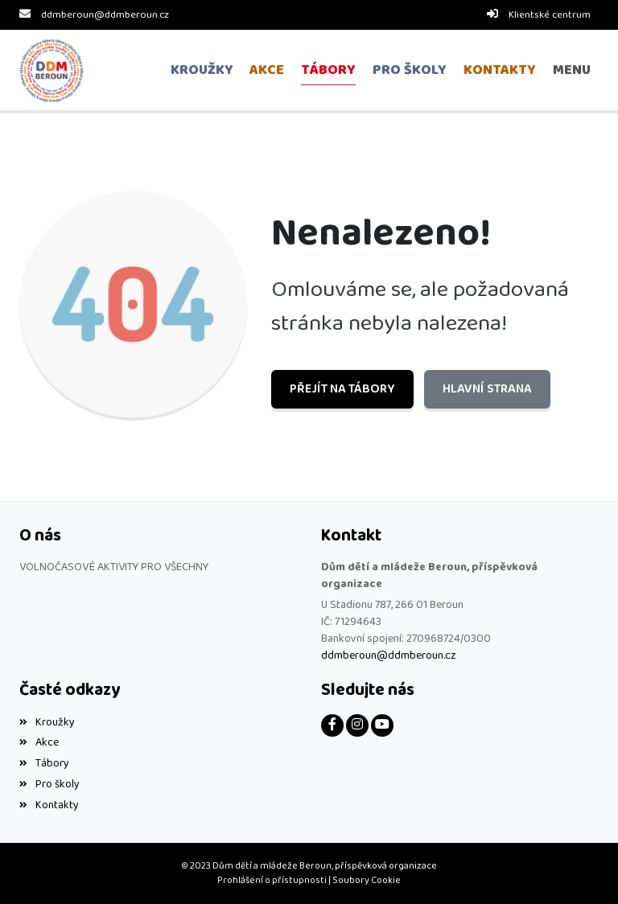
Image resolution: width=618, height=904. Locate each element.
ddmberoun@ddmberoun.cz (105, 14)
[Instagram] (357, 724)
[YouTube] (382, 724)
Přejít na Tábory (342, 388)
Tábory (44, 763)
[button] (571, 70)
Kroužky (47, 721)
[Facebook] (332, 724)
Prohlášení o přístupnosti (272, 880)
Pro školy (49, 784)
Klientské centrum (550, 14)
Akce (39, 742)
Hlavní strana (486, 388)
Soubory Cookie (366, 880)
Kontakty (49, 805)
